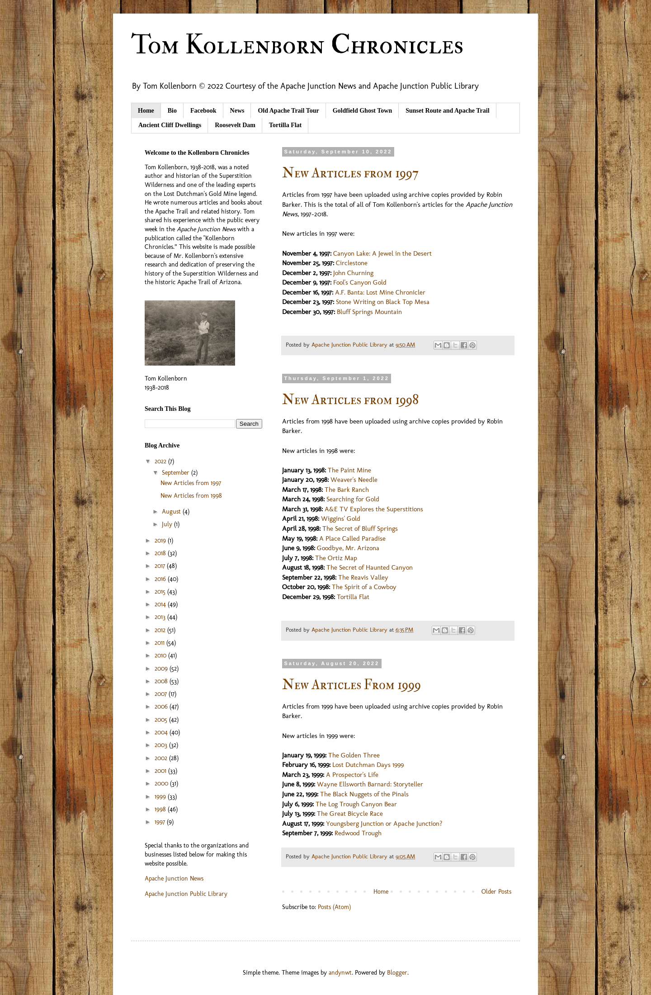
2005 (162, 720)
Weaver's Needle (353, 480)
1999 (161, 796)
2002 (162, 758)
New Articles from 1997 (350, 173)
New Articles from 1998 (350, 399)
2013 (161, 617)
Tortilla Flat (285, 125)
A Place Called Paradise (352, 538)
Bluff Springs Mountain (369, 312)
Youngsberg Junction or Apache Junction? (384, 823)
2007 (162, 694)
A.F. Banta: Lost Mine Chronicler (380, 292)
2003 (162, 745)
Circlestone (352, 263)
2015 (161, 591)
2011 (160, 643)
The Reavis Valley (363, 577)
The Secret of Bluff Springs (360, 528)
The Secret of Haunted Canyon (369, 567)
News (237, 110)
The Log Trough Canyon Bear (356, 804)
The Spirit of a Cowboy (364, 587)
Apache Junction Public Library (186, 894)
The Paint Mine (349, 470)
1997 (161, 822)
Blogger (397, 972)
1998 (161, 809)
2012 (161, 630)
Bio (172, 110)
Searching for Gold (352, 499)
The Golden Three (354, 755)
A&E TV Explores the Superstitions (374, 509)
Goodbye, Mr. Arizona (348, 548)
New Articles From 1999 (351, 684)
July (168, 524)
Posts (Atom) (334, 907)
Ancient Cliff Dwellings (169, 125)
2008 (162, 681)
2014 (161, 604)
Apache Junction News (174, 878)
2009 (162, 668)
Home (146, 110)
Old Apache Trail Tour (288, 110)
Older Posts (496, 891)
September (176, 472)
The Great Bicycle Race (350, 813)
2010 (161, 655)
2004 (162, 732)
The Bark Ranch (347, 490)
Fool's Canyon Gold (360, 282)
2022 (161, 461)
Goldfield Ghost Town (362, 110)
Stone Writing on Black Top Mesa (382, 302)
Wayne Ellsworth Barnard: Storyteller (370, 784)
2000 (162, 783)
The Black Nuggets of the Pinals (364, 794)
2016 (161, 579)
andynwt (340, 972)
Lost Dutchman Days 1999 (368, 765)
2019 (161, 540)
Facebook (203, 110)
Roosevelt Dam (235, 125)
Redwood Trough (358, 833)
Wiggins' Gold (340, 518)
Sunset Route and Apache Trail (447, 110)
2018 (161, 553)
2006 (162, 706)
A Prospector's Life (352, 775)
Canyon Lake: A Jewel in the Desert (382, 253)
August (172, 511)
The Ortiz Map (336, 558)
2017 (161, 566)
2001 (161, 771)
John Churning (353, 273)
